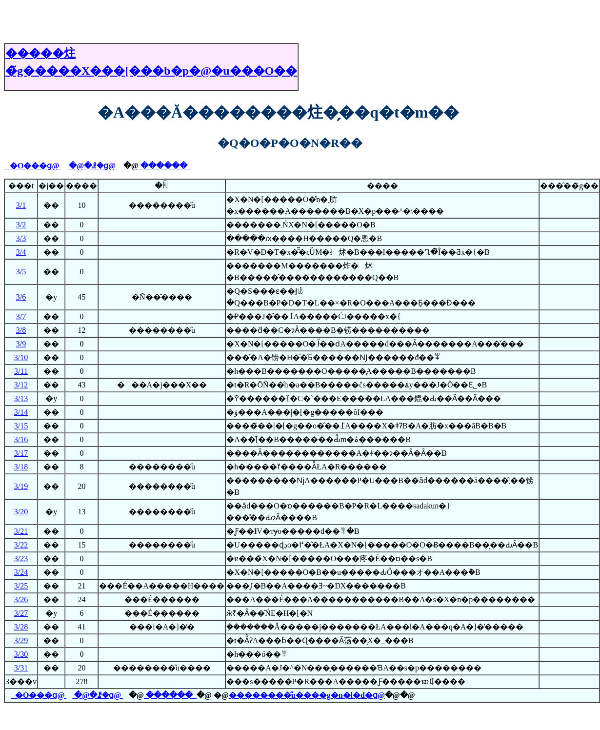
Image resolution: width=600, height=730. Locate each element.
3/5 (21, 271)
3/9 (21, 344)
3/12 (21, 385)
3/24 (21, 572)
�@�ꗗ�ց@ (93, 166)
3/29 (21, 640)
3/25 (21, 586)
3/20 (21, 511)
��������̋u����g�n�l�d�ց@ (307, 695)
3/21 (21, 531)
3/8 (21, 330)
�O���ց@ (32, 166)
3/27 (21, 613)
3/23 (21, 558)
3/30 (21, 654)
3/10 (21, 357)
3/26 (21, 599)
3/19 (21, 486)
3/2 (21, 225)
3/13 (21, 398)
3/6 (21, 297)
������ (165, 166)
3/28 (21, 627)
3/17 (21, 453)
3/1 (21, 205)
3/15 (21, 426)
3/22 (21, 545)
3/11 (21, 371)
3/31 (21, 668)
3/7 (21, 316)
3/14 (21, 412)
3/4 (21, 252)
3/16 (21, 439)
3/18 (21, 467)
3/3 (21, 238)
